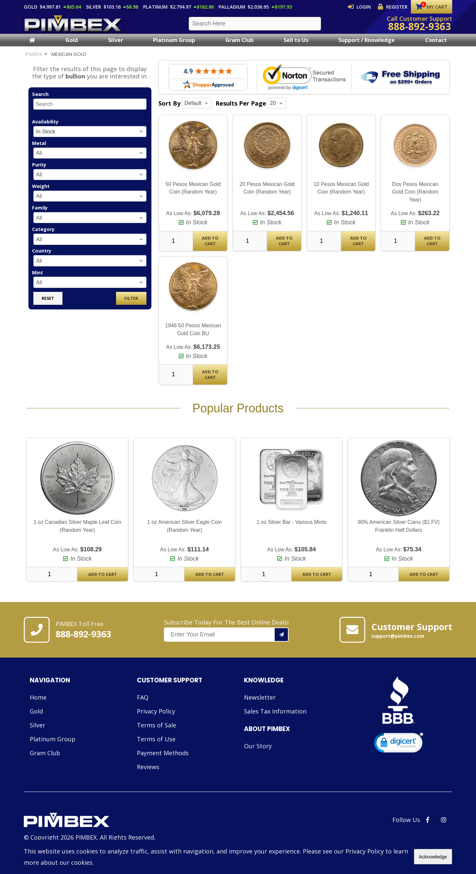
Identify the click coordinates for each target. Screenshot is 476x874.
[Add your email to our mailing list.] (282, 640)
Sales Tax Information (275, 717)
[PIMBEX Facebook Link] (427, 826)
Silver (115, 46)
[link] (398, 750)
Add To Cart (210, 247)
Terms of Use (156, 745)
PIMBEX (33, 60)
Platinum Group (174, 46)
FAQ (142, 703)
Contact (436, 46)
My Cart (432, 7)
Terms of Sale (156, 731)
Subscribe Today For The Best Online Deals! (226, 636)
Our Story (258, 752)
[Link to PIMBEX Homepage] (89, 827)
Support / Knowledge (366, 46)
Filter (131, 304)
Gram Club (239, 46)
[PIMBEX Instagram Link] (443, 826)
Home (38, 703)
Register (394, 7)
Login (365, 7)
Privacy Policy (156, 717)
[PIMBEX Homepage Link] (73, 27)
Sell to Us (296, 46)
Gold (71, 46)
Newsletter (260, 703)
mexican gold (69, 60)
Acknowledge (433, 856)
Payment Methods (163, 759)
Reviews (148, 773)
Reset (48, 304)
